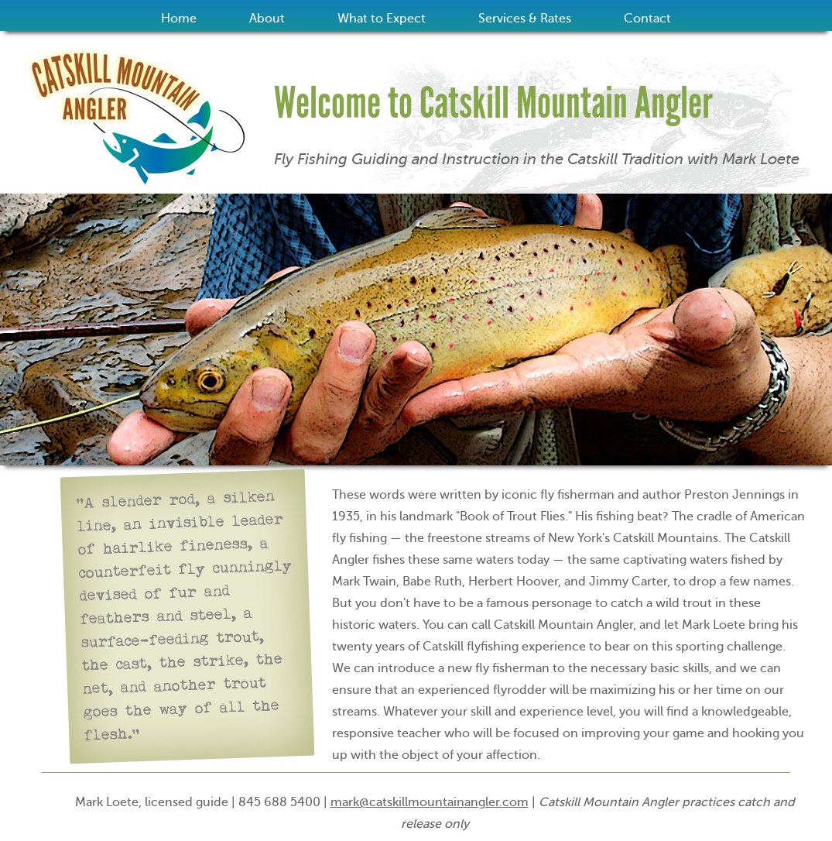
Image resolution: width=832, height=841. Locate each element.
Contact (647, 19)
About (267, 19)
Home (179, 19)
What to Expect (381, 19)
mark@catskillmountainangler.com (429, 802)
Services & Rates (524, 19)
